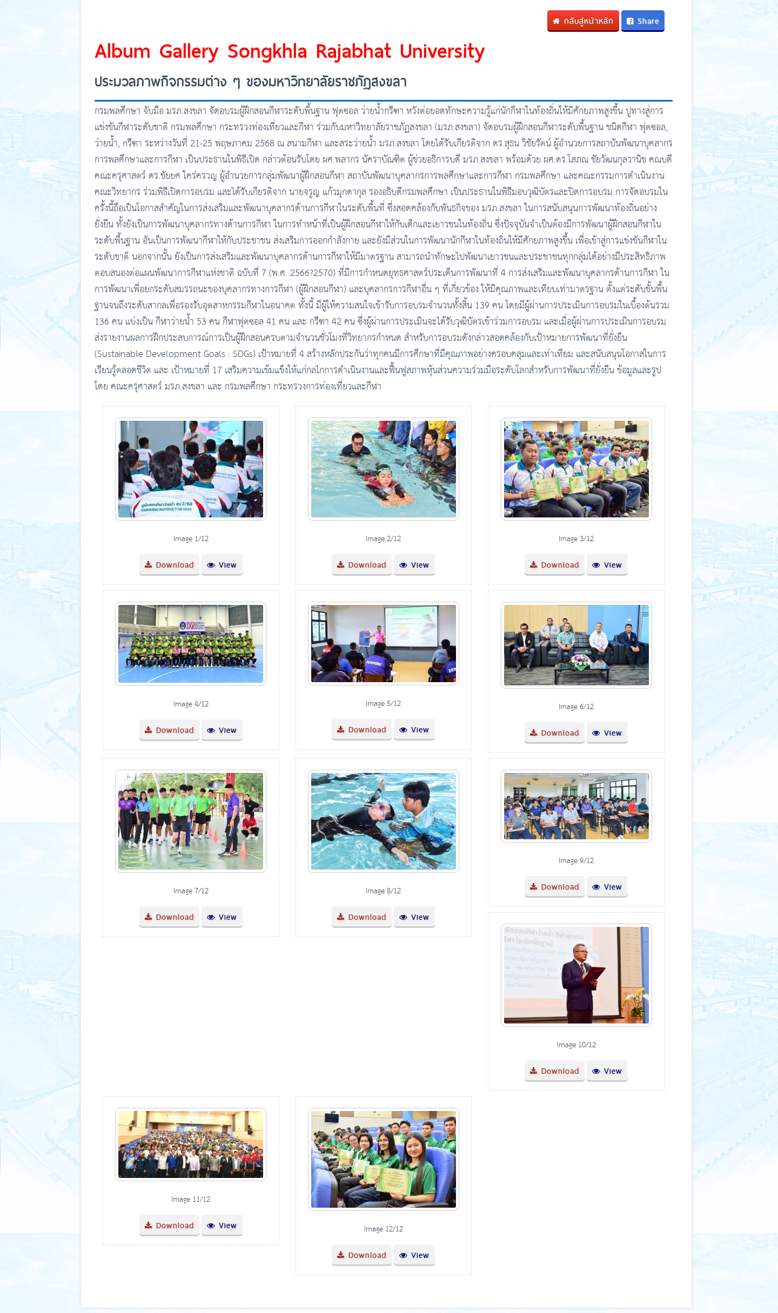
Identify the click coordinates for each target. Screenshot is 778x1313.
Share (643, 21)
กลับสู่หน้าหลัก (583, 21)
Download (169, 564)
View (222, 564)
